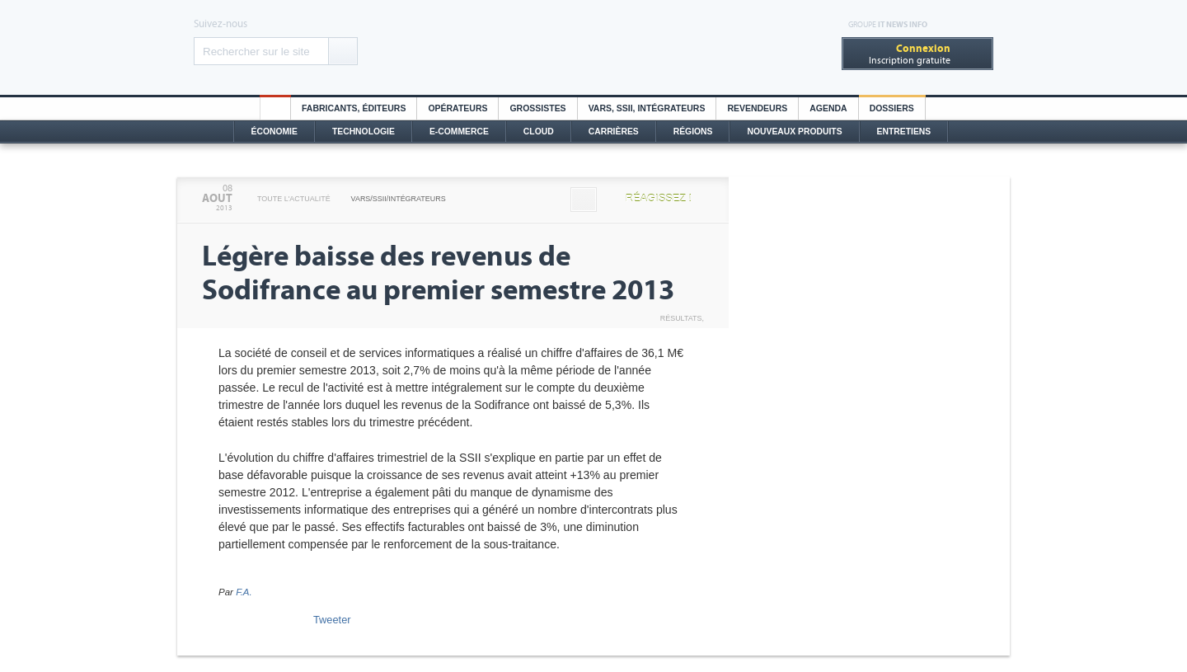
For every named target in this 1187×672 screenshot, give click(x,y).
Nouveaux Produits (794, 131)
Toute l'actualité (294, 199)
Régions (693, 131)
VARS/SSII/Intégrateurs (398, 199)
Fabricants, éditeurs (354, 108)
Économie (274, 131)
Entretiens (904, 131)
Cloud (538, 131)
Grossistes (537, 108)
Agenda (828, 108)
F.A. (244, 592)
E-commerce (459, 131)
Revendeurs (757, 108)
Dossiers (892, 108)
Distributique (593, 47)
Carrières (614, 131)
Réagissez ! (659, 198)
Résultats (681, 318)
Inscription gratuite (909, 54)
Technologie (363, 131)
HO (275, 108)
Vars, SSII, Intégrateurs (647, 108)
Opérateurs (457, 108)
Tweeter (332, 619)
